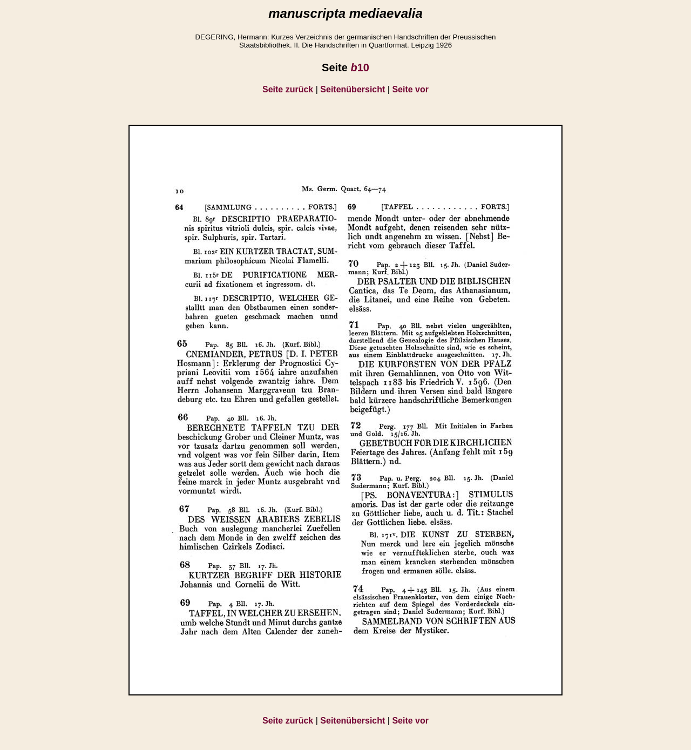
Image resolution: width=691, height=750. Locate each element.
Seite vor (410, 89)
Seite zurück (287, 89)
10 (359, 67)
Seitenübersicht (352, 89)
